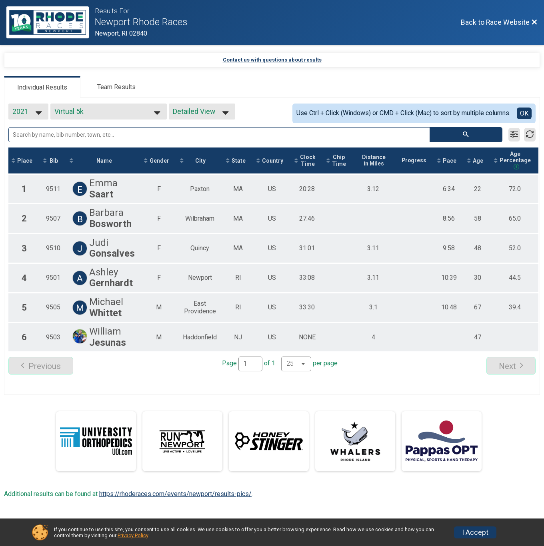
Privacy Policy (133, 535)
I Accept (475, 532)
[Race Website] (50, 22)
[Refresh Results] (530, 134)
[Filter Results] (514, 134)
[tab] (42, 87)
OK (524, 113)
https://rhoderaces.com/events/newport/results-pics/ (175, 494)
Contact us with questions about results (272, 60)
